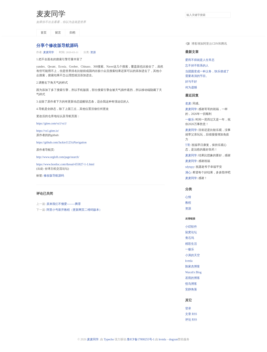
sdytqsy (189, 166)
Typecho (109, 339)
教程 (188, 202)
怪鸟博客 (191, 283)
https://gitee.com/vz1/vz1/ (51, 123)
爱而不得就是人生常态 (199, 59)
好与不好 (191, 81)
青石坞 (189, 237)
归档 (72, 32)
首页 (44, 32)
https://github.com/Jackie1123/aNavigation (61, 142)
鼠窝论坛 (191, 232)
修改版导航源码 (54, 175)
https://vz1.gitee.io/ (47, 130)
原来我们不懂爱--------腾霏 (64, 203)
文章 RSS (191, 314)
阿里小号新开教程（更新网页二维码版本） (74, 209)
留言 (58, 32)
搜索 (227, 15)
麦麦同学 (50, 14)
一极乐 (189, 119)
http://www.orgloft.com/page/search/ (57, 157)
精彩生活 (191, 243)
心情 (188, 197)
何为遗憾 (191, 87)
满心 (188, 172)
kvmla (189, 260)
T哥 (187, 145)
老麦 (188, 103)
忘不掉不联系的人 (197, 65)
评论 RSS (191, 319)
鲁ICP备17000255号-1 (140, 339)
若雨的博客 (192, 277)
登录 (188, 308)
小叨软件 (191, 226)
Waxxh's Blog (193, 272)
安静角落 (191, 289)
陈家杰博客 (192, 266)
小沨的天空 (192, 255)
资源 (93, 52)
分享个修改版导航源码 (57, 45)
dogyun (173, 339)
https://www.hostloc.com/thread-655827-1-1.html (65, 164)
